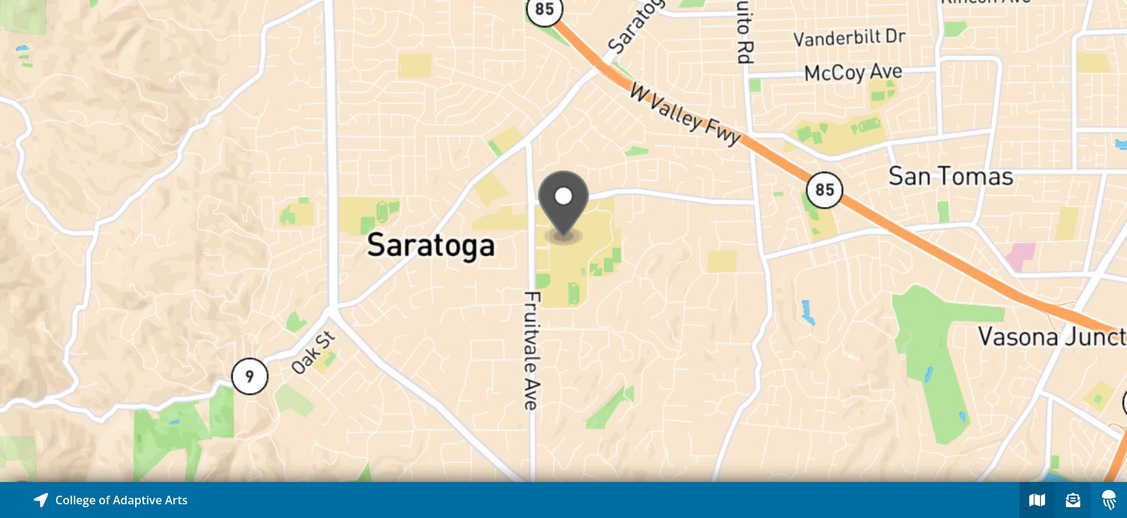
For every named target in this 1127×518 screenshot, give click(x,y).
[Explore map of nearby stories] (563, 241)
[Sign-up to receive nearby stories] (1073, 500)
